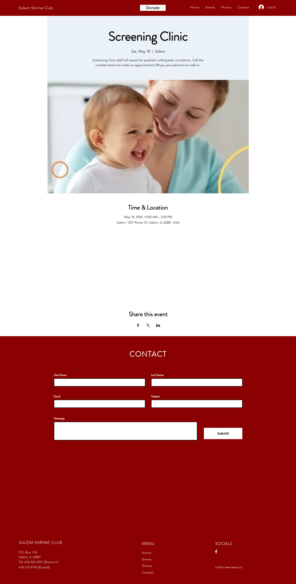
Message (59, 418)
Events (146, 559)
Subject (155, 396)
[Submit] (223, 433)
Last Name (157, 375)
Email (57, 396)
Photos (147, 566)
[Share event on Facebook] (138, 325)
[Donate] (153, 8)
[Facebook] (216, 551)
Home (146, 553)
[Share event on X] (148, 325)
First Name (60, 375)
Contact (148, 572)
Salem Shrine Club (35, 7)
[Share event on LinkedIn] (158, 325)
